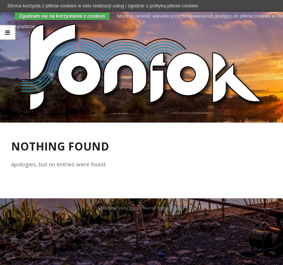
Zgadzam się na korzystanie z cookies (62, 16)
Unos (133, 208)
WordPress (171, 208)
